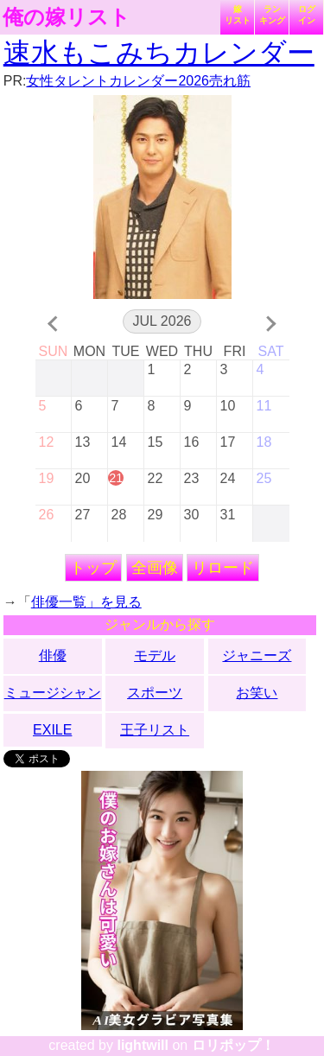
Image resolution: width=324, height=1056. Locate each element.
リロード (223, 567)
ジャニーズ (256, 655)
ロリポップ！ (233, 1045)
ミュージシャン (52, 692)
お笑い (256, 692)
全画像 (154, 567)
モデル (154, 655)
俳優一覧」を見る (86, 602)
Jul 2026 (162, 321)
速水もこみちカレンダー (158, 52)
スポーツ (154, 692)
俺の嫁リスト (66, 17)
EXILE (52, 729)
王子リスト (154, 729)
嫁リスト (238, 14)
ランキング (272, 14)
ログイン (306, 14)
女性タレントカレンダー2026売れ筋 (138, 80)
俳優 (53, 655)
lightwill (142, 1045)
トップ (93, 567)
